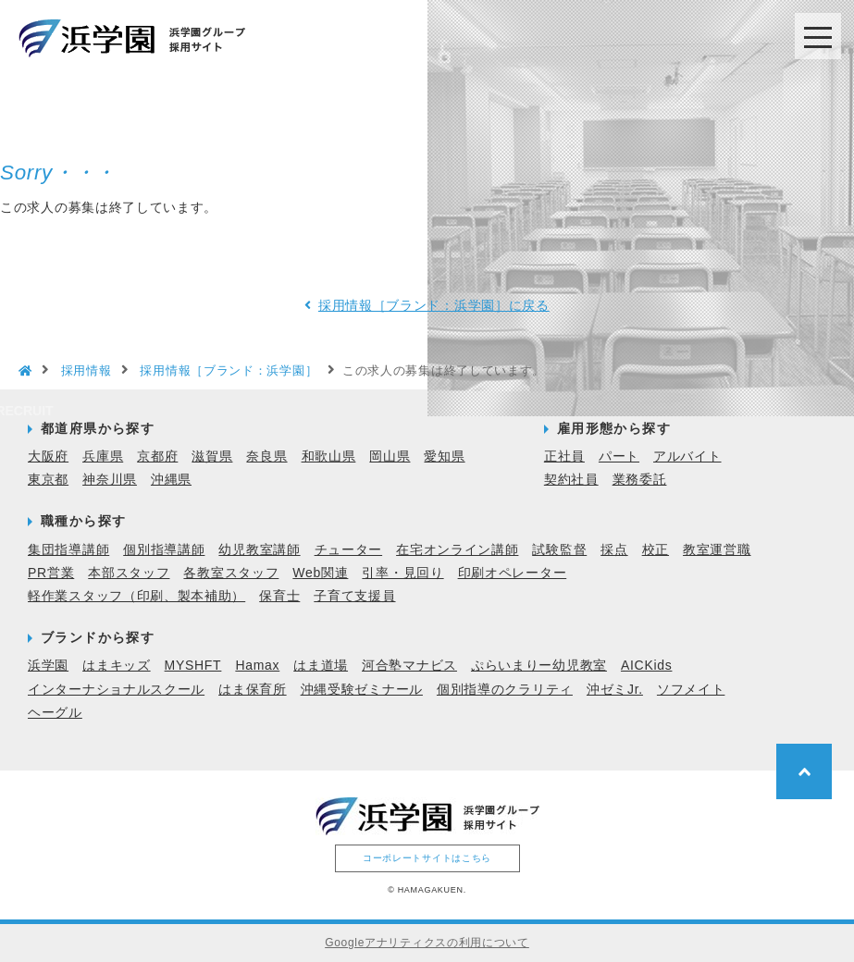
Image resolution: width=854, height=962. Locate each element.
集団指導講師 (68, 549)
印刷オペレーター (512, 572)
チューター (349, 549)
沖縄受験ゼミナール (362, 689)
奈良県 (266, 456)
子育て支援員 (354, 595)
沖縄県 (171, 479)
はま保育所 (252, 689)
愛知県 (444, 456)
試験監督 (559, 549)
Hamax (257, 665)
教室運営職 (717, 549)
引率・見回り (402, 572)
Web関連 (320, 572)
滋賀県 (212, 456)
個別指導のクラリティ (505, 689)
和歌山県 (329, 456)
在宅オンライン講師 (457, 549)
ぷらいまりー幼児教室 (539, 665)
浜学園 (48, 665)
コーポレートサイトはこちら (427, 858)
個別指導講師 (163, 549)
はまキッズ (116, 665)
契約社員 (571, 479)
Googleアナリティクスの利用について (427, 942)
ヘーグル (55, 712)
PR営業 (51, 572)
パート (619, 456)
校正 (655, 549)
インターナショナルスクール (116, 689)
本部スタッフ (128, 572)
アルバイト (687, 456)
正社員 (564, 456)
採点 (613, 549)
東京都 (48, 479)
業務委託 (640, 479)
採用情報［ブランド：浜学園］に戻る (434, 305)
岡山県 (389, 456)
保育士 (279, 595)
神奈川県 (109, 479)
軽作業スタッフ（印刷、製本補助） (136, 595)
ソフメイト (691, 689)
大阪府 (48, 456)
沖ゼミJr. (615, 689)
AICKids (646, 665)
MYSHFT (193, 665)
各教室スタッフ (230, 572)
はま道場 (320, 665)
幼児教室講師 (259, 549)
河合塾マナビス (409, 665)
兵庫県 (102, 456)
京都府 (157, 456)
